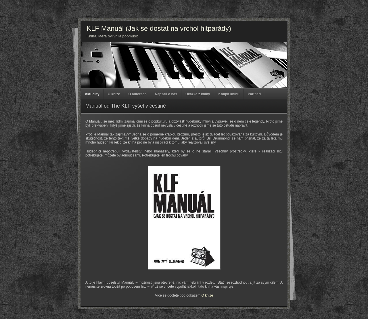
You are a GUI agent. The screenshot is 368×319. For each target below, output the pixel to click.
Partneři (254, 94)
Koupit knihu (228, 94)
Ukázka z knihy (197, 94)
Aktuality (92, 94)
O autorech (137, 94)
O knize (114, 94)
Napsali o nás (166, 94)
